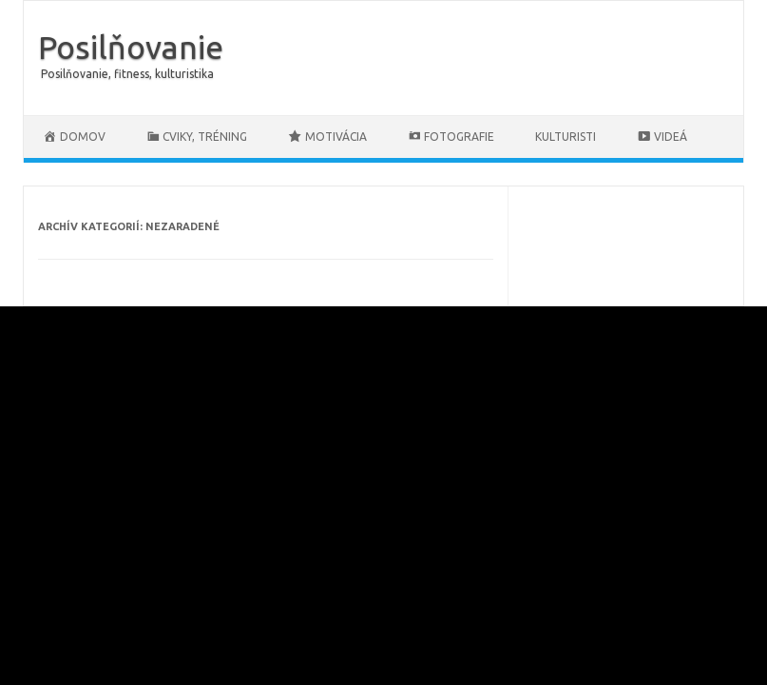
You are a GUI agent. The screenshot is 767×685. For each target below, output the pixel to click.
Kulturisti (565, 136)
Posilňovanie (130, 47)
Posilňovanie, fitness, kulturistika (127, 74)
